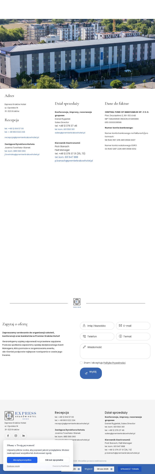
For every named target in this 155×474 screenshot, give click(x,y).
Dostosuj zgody (13, 466)
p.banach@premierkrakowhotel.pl (74, 160)
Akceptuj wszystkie (22, 460)
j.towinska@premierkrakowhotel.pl (22, 154)
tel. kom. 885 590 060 (15, 151)
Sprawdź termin (130, 469)
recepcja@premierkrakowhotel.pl (22, 137)
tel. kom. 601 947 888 (66, 157)
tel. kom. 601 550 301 (64, 129)
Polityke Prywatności (114, 363)
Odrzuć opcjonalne (54, 460)
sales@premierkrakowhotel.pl (70, 132)
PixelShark (65, 466)
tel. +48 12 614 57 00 (14, 128)
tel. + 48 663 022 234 (15, 132)
